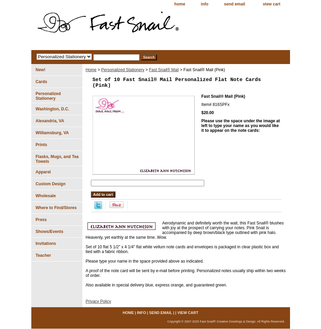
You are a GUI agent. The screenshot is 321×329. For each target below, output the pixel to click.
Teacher (43, 255)
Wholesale (46, 195)
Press (41, 219)
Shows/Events (49, 231)
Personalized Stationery (122, 69)
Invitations (46, 243)
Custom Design (51, 184)
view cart (271, 4)
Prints (41, 144)
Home (91, 69)
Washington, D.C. (52, 109)
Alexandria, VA (50, 121)
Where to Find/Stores (56, 207)
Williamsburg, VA (52, 132)
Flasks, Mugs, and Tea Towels (57, 159)
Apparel (43, 172)
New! (41, 69)
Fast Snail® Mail (164, 69)
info (204, 4)
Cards (41, 81)
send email (234, 4)
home (179, 4)
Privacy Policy (98, 301)
